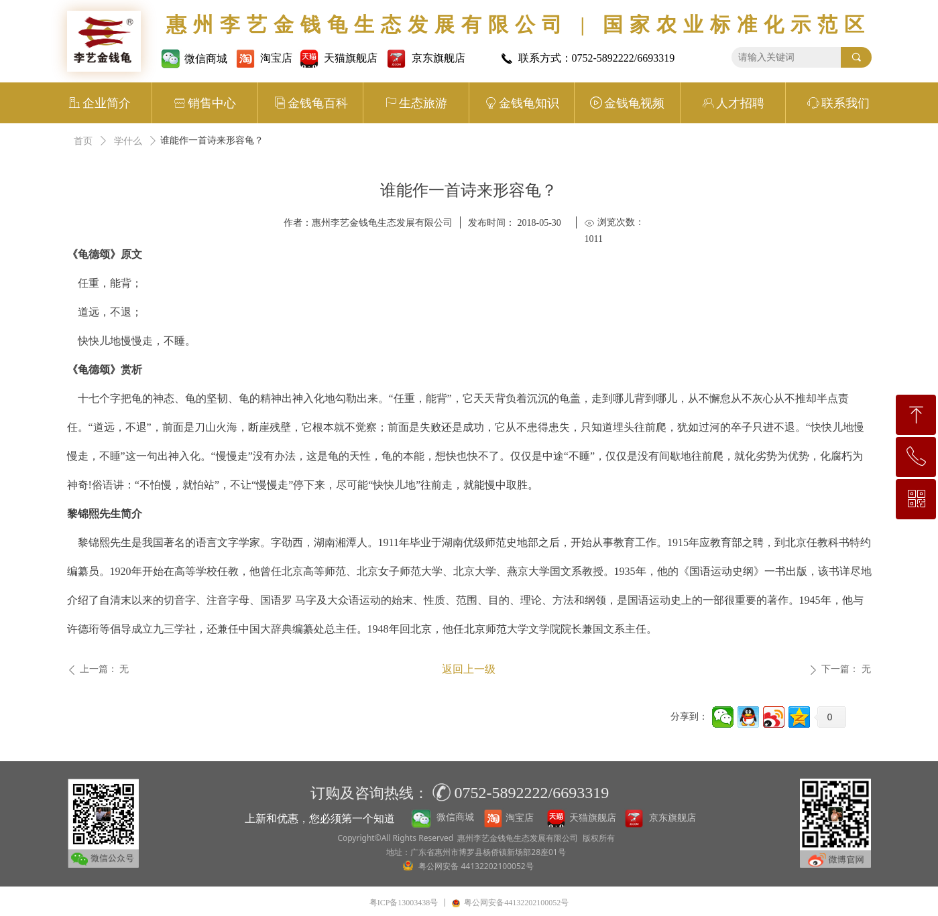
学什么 (128, 141)
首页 (83, 141)
